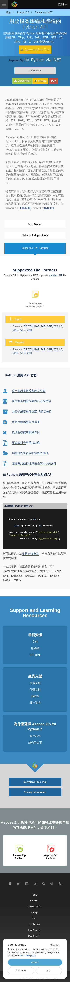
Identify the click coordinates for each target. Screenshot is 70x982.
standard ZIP (56, 274)
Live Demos (34, 923)
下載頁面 (24, 207)
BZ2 (55, 325)
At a (35, 224)
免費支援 (35, 682)
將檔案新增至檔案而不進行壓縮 (31, 400)
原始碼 (35, 647)
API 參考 (35, 654)
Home (34, 894)
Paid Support (34, 935)
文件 (35, 641)
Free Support (34, 929)
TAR (43, 348)
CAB (29, 352)
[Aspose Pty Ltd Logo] (14, 4)
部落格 (35, 695)
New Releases (34, 906)
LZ (60, 325)
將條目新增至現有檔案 (26, 421)
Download (22, 80)
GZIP (49, 348)
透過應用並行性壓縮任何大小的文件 (34, 462)
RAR (37, 348)
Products (34, 900)
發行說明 (35, 702)
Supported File (35, 247)
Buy (53, 80)
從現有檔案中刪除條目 (26, 431)
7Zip (30, 348)
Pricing (40, 80)
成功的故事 (35, 742)
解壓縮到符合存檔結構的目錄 (30, 452)
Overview (34, 70)
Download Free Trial (34, 49)
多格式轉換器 (30, 552)
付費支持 (35, 689)
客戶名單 (35, 735)
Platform (35, 235)
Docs (34, 917)
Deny (49, 971)
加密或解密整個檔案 (24, 410)
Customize (21, 971)
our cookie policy (27, 955)
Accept (35, 962)
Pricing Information (35, 791)
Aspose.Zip (19, 856)
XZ (21, 352)
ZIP (25, 348)
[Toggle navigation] (4, 4)
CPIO (15, 329)
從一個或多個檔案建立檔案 (28, 390)
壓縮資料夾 (19, 442)
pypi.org (49, 207)
